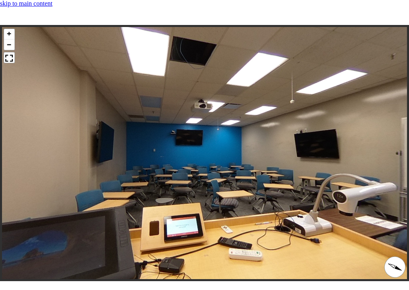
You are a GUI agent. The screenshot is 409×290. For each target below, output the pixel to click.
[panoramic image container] (204, 153)
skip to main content (26, 3)
